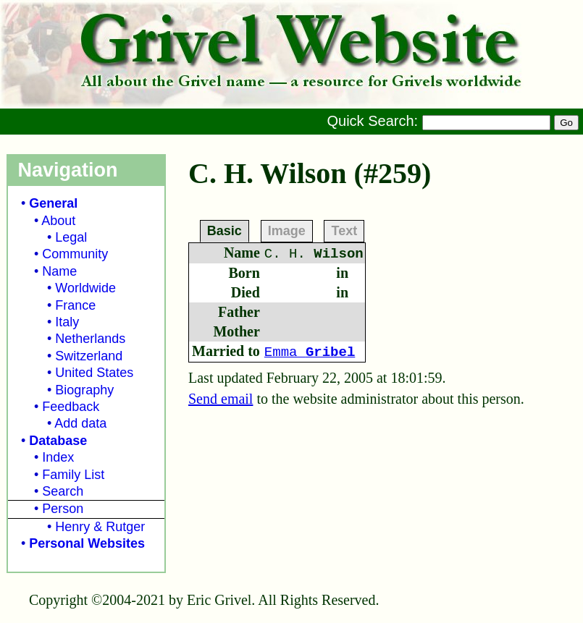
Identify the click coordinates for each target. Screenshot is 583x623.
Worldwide (85, 288)
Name (59, 271)
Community (75, 254)
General (53, 203)
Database (58, 440)
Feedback (70, 406)
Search (62, 491)
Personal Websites (87, 543)
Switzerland (88, 356)
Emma (309, 352)
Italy (67, 322)
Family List (73, 474)
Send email (220, 399)
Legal (71, 237)
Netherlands (90, 338)
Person (62, 508)
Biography (84, 390)
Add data (80, 423)
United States (94, 372)
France (75, 305)
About (58, 220)
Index (58, 457)
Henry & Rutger (100, 527)
